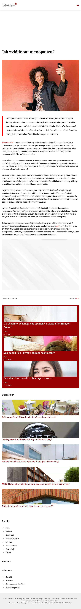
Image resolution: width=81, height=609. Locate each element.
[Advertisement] (40, 25)
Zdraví (77, 298)
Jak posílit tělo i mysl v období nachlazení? (29, 352)
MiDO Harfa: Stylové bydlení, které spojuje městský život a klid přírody (35, 484)
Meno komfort (7, 143)
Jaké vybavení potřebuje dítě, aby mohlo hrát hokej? (27, 439)
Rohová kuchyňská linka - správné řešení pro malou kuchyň (30, 461)
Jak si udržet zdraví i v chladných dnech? (28, 378)
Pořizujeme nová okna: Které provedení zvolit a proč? (27, 506)
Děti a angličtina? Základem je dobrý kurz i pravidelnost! (29, 417)
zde (57, 226)
